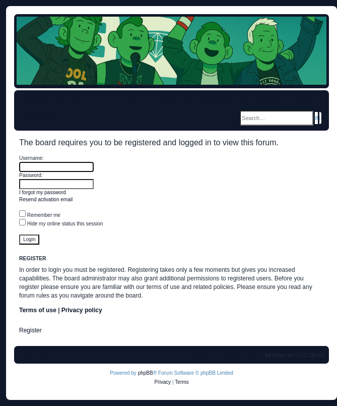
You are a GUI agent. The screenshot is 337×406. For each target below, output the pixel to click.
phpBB (145, 373)
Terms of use (37, 310)
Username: (31, 158)
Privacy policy (81, 310)
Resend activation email (46, 199)
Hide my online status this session (61, 223)
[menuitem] (94, 99)
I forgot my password (42, 192)
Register (30, 330)
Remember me (39, 215)
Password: (31, 175)
